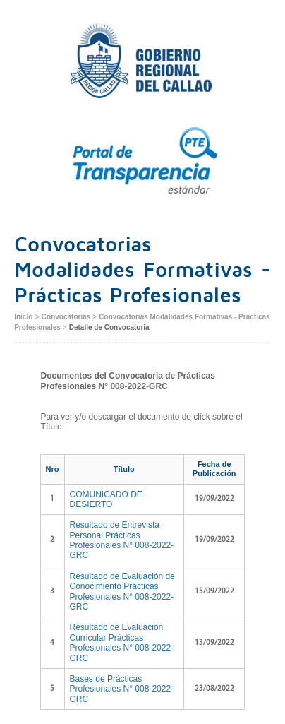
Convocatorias (67, 317)
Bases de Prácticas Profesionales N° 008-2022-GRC (122, 689)
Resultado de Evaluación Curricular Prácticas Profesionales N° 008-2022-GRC (122, 642)
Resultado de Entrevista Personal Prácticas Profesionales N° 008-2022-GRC (122, 540)
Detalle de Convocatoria (109, 327)
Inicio (23, 317)
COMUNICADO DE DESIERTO (106, 499)
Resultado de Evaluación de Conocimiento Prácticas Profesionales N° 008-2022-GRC (122, 591)
